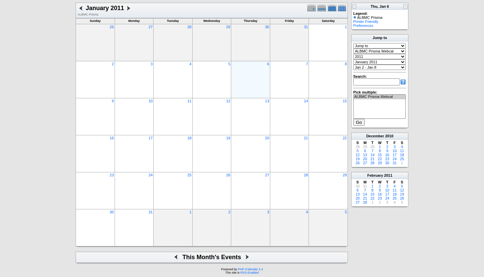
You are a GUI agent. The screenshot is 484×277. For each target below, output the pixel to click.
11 (189, 101)
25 (189, 175)
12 (228, 101)
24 (151, 175)
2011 (388, 175)
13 (267, 101)
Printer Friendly (365, 22)
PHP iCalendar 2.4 (250, 269)
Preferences (363, 26)
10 (151, 101)
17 (151, 138)
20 (267, 138)
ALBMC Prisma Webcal (379, 97)
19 (228, 138)
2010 (389, 136)
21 (306, 138)
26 (112, 27)
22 (345, 138)
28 (189, 27)
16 (112, 138)
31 (306, 27)
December (375, 136)
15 (345, 101)
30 (267, 27)
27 (151, 27)
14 (306, 101)
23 (112, 175)
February (375, 175)
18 (189, 138)
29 (228, 27)
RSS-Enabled (249, 272)
